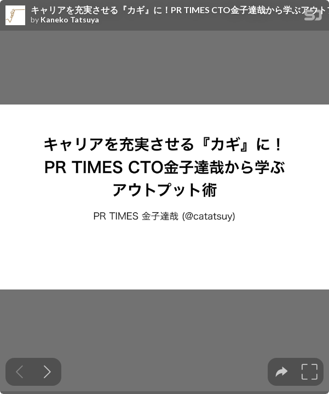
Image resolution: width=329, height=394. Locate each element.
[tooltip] (281, 372)
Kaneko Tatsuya (70, 20)
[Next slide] (47, 372)
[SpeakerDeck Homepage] (313, 17)
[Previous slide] (19, 372)
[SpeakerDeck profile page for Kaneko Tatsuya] (15, 15)
